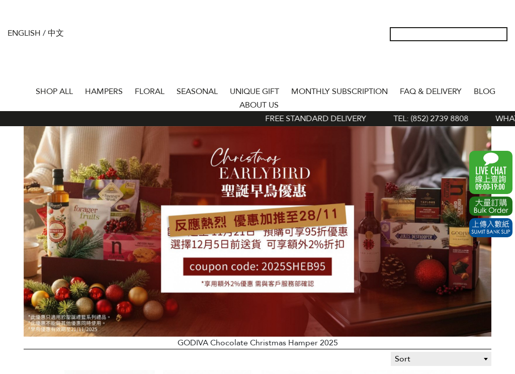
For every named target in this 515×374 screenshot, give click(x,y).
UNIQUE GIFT (254, 91)
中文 (56, 33)
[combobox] (441, 359)
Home (20, 89)
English (24, 33)
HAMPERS (104, 91)
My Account (452, 65)
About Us (259, 105)
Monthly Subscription (339, 91)
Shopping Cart (484, 65)
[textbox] (441, 359)
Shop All (54, 91)
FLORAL (149, 91)
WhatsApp (490, 172)
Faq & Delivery (431, 91)
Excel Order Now (490, 206)
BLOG (484, 91)
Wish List (468, 65)
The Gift (257, 54)
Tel (500, 65)
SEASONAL (197, 91)
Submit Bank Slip (490, 227)
